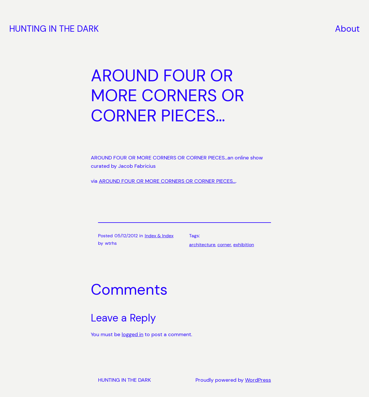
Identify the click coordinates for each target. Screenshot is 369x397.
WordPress (258, 380)
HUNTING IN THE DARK (54, 28)
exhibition (243, 245)
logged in (132, 334)
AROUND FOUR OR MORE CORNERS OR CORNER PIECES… (167, 181)
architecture (202, 245)
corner (224, 245)
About (347, 28)
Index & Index (159, 236)
